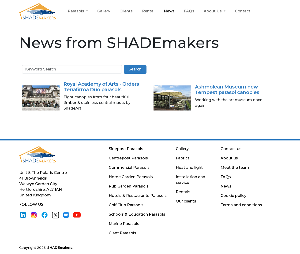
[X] (55, 214)
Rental (148, 11)
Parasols (76, 11)
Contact (242, 11)
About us (229, 158)
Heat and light (189, 167)
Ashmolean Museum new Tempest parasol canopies (227, 89)
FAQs (189, 11)
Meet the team (235, 167)
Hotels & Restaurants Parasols (138, 195)
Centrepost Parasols (128, 158)
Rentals (183, 192)
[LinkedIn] (23, 214)
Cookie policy (233, 195)
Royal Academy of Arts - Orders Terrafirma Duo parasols (101, 86)
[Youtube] (77, 214)
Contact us (231, 149)
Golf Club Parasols (126, 205)
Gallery (103, 11)
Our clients (186, 201)
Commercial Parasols (129, 167)
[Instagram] (34, 214)
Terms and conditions (241, 205)
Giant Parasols (122, 233)
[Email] (66, 214)
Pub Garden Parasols (129, 186)
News (169, 11)
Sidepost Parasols (126, 149)
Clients (126, 11)
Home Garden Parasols (131, 177)
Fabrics (183, 158)
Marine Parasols (124, 223)
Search (135, 69)
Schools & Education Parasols (137, 214)
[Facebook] (44, 214)
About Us (213, 11)
